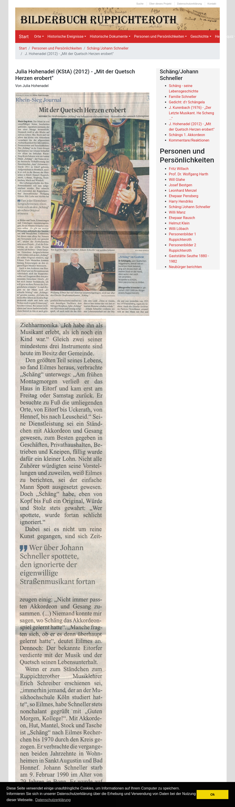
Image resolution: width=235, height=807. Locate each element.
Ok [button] (212, 794)
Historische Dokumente (109, 36)
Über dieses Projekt (160, 3)
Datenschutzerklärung (189, 3)
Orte (37, 36)
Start (24, 36)
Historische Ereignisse (65, 36)
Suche (140, 3)
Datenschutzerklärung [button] (53, 800)
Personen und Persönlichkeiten (159, 36)
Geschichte (199, 36)
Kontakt (212, 3)
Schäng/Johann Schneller (108, 48)
